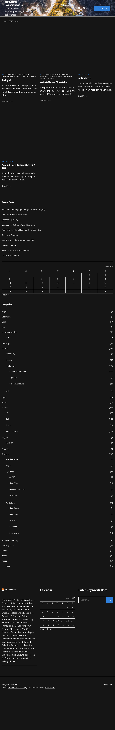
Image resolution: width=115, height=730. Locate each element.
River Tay (5, 451)
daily (3, 75)
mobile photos (12, 434)
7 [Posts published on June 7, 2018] (73, 281)
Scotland (21, 78)
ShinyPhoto (54, 5)
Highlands (49, 75)
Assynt (12, 479)
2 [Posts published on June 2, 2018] (105, 277)
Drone (8, 427)
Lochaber (13, 498)
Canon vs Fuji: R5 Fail (10, 258)
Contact (44, 5)
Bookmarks (6, 319)
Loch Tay (52, 78)
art (7, 415)
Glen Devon (14, 510)
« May (4, 297)
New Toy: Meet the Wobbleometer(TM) (18, 242)
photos (48, 11)
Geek (4, 324)
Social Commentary (10, 543)
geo (3, 329)
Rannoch (13, 529)
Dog (7, 339)
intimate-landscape (61, 75)
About (37, 5)
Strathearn (31, 78)
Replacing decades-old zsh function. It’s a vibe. (21, 232)
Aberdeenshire (12, 461)
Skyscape (13, 380)
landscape (6, 346)
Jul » (9, 297)
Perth (4, 405)
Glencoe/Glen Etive (17, 492)
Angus (8, 468)
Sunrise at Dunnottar (11, 237)
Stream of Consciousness (14, 3)
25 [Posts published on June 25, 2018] (26, 293)
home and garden (9, 334)
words (57, 11)
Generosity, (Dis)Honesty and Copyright (18, 227)
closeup (9, 362)
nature (19, 75)
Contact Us (102, 8)
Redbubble (65, 5)
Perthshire (6, 78)
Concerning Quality (10, 222)
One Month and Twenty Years (14, 217)
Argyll (4, 314)
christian (9, 445)
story (8, 568)
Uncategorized (83, 75)
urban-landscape (16, 386)
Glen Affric (13, 485)
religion (5, 440)
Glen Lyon (13, 516)
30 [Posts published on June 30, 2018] (105, 293)
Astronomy (10, 356)
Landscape (11, 75)
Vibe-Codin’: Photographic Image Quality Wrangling (23, 212)
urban (4, 553)
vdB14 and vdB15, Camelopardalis (16, 253)
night (25, 75)
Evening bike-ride (9, 248)
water (4, 558)
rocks (8, 393)
